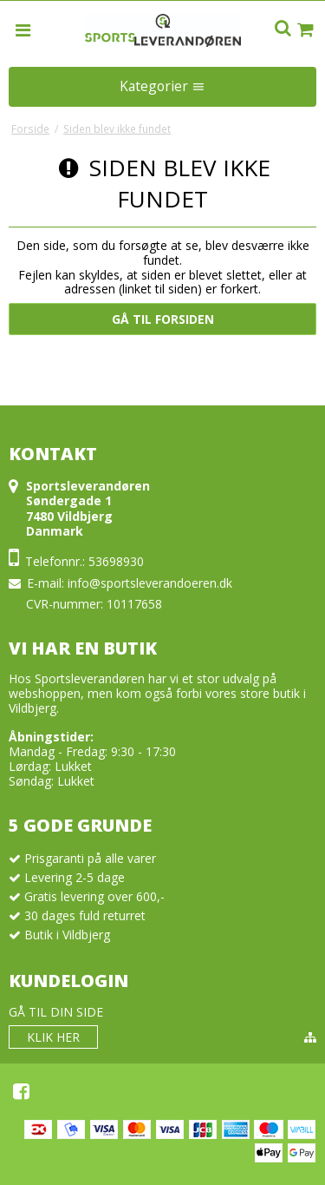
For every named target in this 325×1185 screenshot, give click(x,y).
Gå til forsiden (163, 319)
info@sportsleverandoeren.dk (150, 583)
